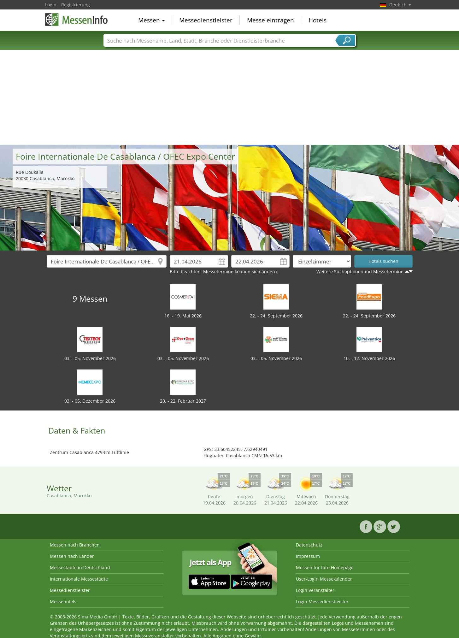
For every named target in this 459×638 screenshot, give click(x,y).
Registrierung (75, 5)
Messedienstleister (205, 20)
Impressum (308, 556)
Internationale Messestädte (79, 579)
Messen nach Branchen (75, 545)
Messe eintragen (270, 20)
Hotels (318, 20)
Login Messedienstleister (322, 602)
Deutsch (400, 5)
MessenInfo (76, 19)
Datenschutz (309, 545)
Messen (151, 20)
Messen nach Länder (72, 556)
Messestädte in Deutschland (80, 567)
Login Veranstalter (315, 590)
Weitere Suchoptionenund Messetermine (359, 272)
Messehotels (63, 602)
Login (50, 5)
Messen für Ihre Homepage (325, 567)
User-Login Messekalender (324, 579)
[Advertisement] (229, 97)
